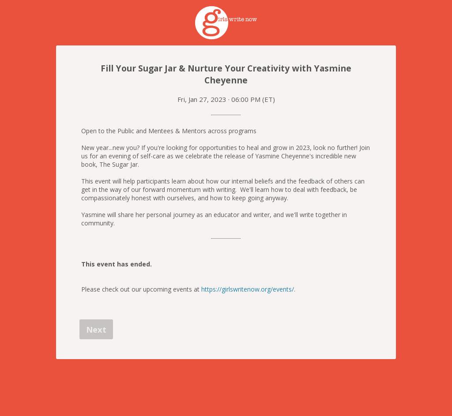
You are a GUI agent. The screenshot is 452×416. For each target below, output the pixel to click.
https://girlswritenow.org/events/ (247, 289)
